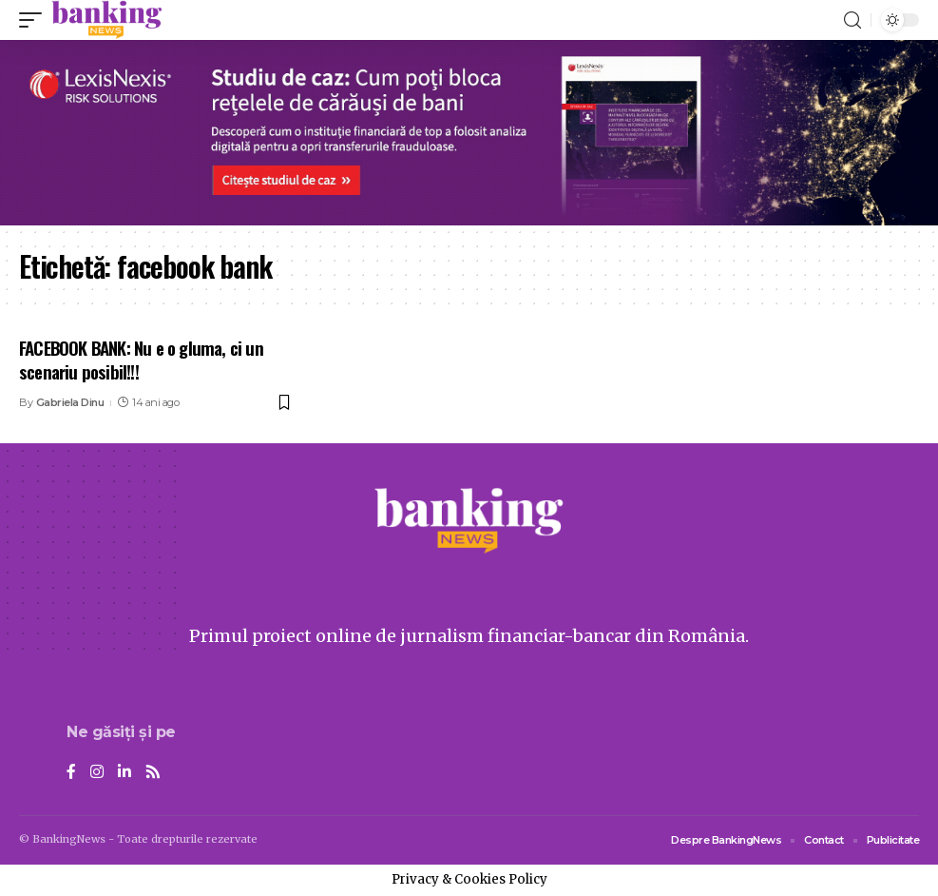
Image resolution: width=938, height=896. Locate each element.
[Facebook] (71, 773)
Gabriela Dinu (70, 402)
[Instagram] (97, 773)
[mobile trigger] (35, 20)
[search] (852, 20)
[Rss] (153, 773)
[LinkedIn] (124, 773)
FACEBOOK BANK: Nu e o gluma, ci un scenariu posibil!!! (141, 359)
